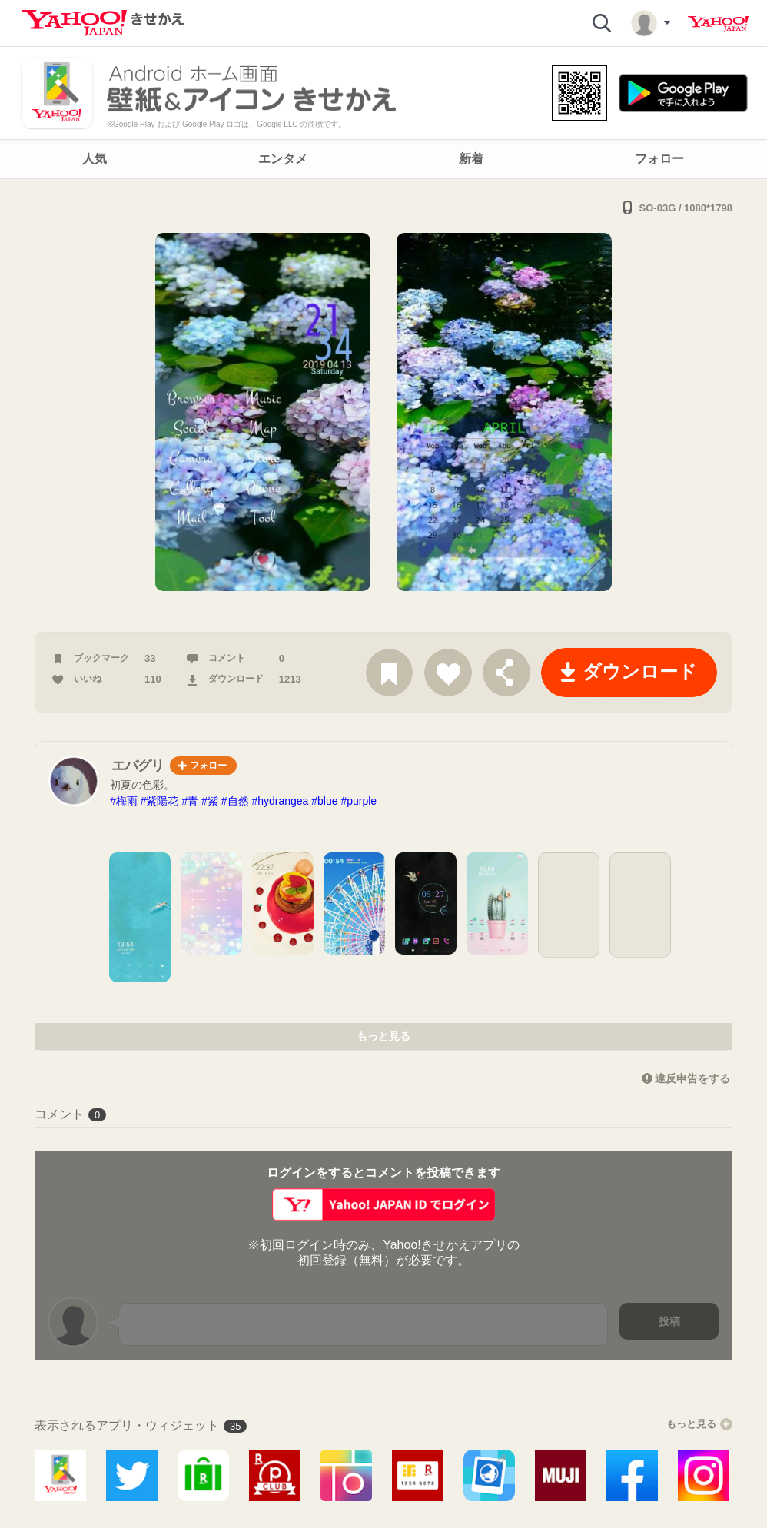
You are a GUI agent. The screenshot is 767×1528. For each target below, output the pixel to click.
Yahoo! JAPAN (718, 24)
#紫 (209, 801)
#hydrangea (279, 801)
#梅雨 (124, 801)
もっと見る (383, 1036)
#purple (358, 801)
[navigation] (383, 159)
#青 (189, 801)
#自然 (235, 801)
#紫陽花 (160, 801)
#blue (324, 801)
